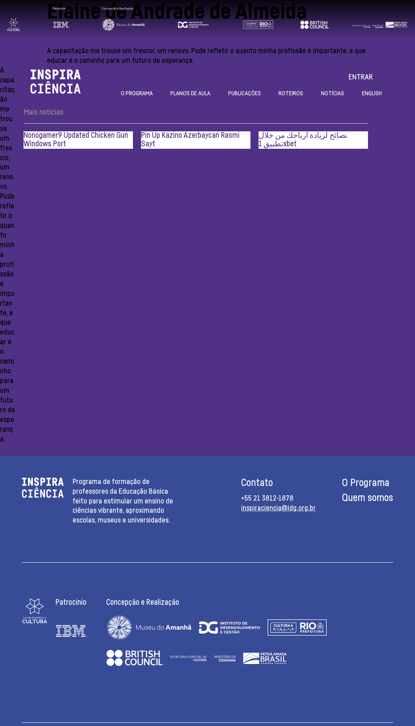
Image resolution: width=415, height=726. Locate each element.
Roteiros (290, 93)
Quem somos (367, 498)
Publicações (244, 93)
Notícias (332, 93)
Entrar (361, 77)
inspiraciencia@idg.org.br (278, 508)
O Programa (137, 93)
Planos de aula (190, 93)
